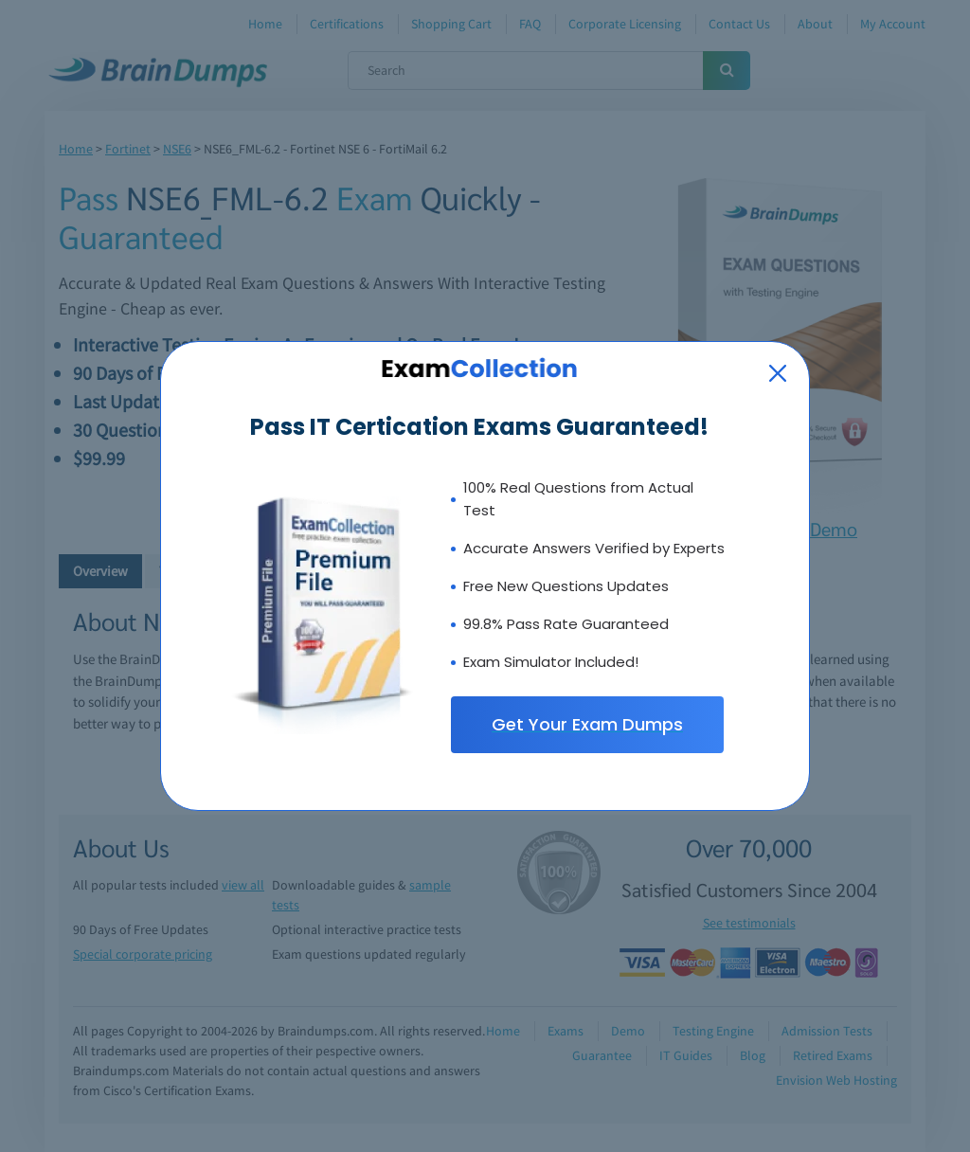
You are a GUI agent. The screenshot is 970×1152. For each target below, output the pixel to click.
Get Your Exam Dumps (587, 724)
